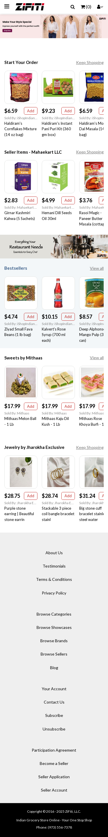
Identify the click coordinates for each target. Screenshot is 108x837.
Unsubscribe (54, 728)
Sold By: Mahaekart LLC (20, 207)
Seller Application (54, 776)
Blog (54, 667)
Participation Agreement (54, 750)
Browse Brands (54, 640)
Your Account (54, 688)
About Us (54, 552)
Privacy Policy (54, 592)
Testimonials (54, 565)
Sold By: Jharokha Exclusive (20, 503)
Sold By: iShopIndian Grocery (20, 118)
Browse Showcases (54, 627)
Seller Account (54, 790)
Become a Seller (54, 763)
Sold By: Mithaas (16, 413)
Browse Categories (54, 614)
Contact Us (54, 702)
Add (30, 111)
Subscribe (54, 715)
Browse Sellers (54, 653)
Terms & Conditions (54, 579)
